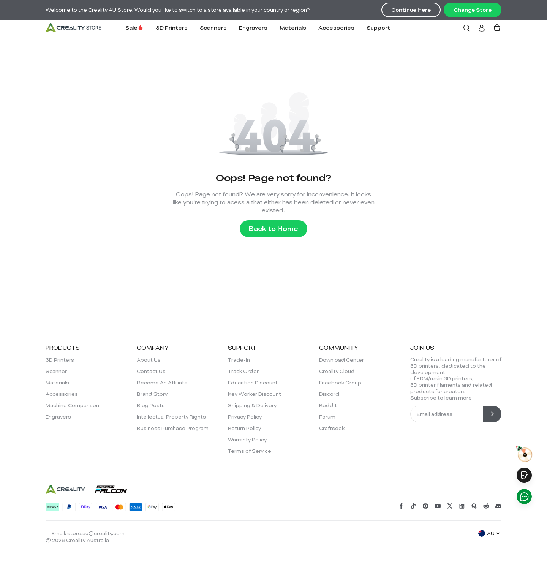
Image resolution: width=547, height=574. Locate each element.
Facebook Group (340, 382)
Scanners (213, 27)
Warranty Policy (247, 439)
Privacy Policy (245, 416)
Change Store (473, 9)
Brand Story (152, 394)
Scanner (56, 371)
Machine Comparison (72, 405)
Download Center (341, 359)
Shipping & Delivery (252, 405)
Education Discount (253, 382)
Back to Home (273, 228)
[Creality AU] (73, 27)
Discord (329, 394)
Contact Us (151, 371)
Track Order (243, 371)
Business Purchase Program (173, 428)
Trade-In (239, 359)
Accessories (336, 27)
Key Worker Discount (254, 394)
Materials (293, 27)
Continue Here (411, 9)
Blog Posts (151, 405)
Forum (327, 416)
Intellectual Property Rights (171, 416)
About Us (149, 359)
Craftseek (332, 428)
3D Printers (172, 27)
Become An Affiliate (162, 382)
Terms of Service (249, 450)
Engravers (253, 27)
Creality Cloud (337, 371)
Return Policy (244, 428)
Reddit (328, 405)
